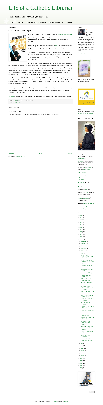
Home (11, 22)
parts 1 (86, 189)
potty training (88, 167)
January (83, 355)
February (83, 353)
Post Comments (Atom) (20, 156)
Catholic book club (17, 102)
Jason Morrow (54, 401)
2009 (80, 365)
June (82, 343)
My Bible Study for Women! (36, 22)
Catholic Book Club (56, 22)
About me (19, 22)
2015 (80, 234)
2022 (80, 217)
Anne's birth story (82, 175)
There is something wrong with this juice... (87, 296)
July (82, 253)
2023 (80, 215)
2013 (80, 239)
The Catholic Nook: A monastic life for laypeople (86, 323)
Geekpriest (11, 96)
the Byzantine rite (82, 158)
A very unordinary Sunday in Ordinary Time (87, 307)
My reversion (81, 182)
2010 (80, 363)
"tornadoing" (85, 192)
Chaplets (69, 22)
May (82, 345)
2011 (80, 360)
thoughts (80, 198)
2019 (80, 224)
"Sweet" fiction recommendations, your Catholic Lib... (87, 256)
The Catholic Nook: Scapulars (85, 303)
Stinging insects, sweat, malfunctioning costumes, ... (87, 262)
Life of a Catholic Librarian (41, 7)
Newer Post (11, 153)
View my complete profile (84, 53)
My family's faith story (83, 187)
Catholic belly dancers (88, 203)
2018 (80, 227)
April (82, 348)
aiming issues (86, 169)
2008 (80, 368)
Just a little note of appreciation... (85, 314)
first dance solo (83, 197)
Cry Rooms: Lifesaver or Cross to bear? (86, 283)
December (83, 241)
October (83, 246)
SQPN (57, 45)
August (83, 250)
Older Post (69, 153)
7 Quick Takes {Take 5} (86, 272)
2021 (80, 220)
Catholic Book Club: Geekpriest (85, 336)
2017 (80, 229)
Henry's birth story (82, 172)
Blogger (66, 401)
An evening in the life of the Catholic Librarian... (87, 318)
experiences (86, 198)
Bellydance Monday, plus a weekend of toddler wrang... (87, 328)
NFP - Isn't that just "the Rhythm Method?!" (86, 279)
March (82, 350)
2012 (80, 358)
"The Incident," (81, 161)
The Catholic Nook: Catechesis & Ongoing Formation (87, 288)
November (83, 243)
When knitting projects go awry (85, 206)
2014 (80, 236)
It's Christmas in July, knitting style (86, 276)
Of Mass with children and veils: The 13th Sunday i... (87, 339)
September (83, 248)
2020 (80, 222)
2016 (80, 232)
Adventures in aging (82, 208)
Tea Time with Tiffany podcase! (85, 113)
